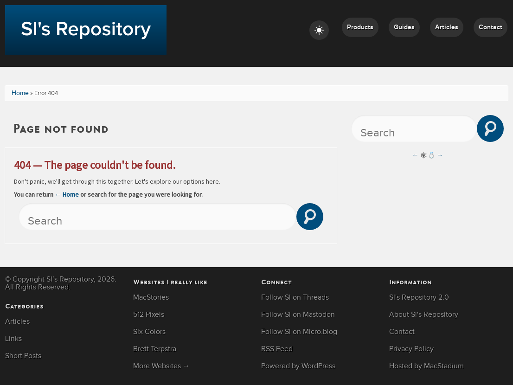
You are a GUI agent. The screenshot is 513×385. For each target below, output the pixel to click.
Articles (446, 27)
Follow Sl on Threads (295, 297)
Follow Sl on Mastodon (298, 314)
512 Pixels (148, 314)
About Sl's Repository (423, 314)
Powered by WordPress (298, 366)
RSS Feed (277, 349)
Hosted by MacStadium (426, 366)
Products (360, 27)
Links (13, 338)
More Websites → (161, 366)
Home (20, 93)
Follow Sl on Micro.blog (299, 331)
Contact (490, 27)
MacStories (151, 297)
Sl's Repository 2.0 (419, 297)
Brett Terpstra (154, 349)
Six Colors (149, 331)
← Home (67, 194)
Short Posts (23, 356)
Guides (404, 27)
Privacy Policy (411, 349)
